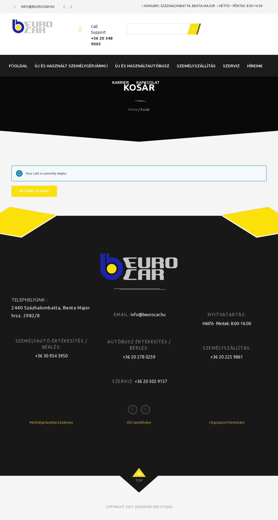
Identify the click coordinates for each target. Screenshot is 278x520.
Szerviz (231, 66)
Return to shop (34, 191)
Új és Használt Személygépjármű (71, 66)
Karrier (120, 82)
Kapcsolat (148, 82)
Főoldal (18, 66)
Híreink (255, 66)
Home (133, 109)
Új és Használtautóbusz (142, 66)
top (138, 480)
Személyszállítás (196, 66)
